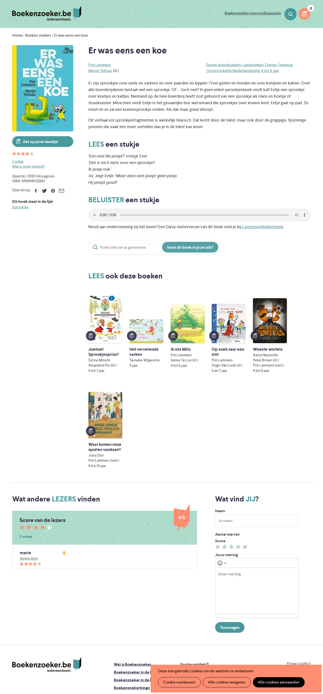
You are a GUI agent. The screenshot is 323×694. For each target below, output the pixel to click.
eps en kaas (238, 653)
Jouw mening (226, 469)
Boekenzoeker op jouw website (208, 587)
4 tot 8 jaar (270, 70)
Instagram (306, 599)
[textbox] (257, 506)
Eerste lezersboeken (223, 64)
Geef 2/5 (225, 463)
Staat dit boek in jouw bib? (190, 247)
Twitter (44, 191)
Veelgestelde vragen (131, 618)
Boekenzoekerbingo (132, 602)
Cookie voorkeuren (179, 682)
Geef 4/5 (239, 463)
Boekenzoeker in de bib (135, 595)
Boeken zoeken (290, 14)
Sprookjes (20, 207)
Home (17, 35)
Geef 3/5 (232, 463)
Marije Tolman (100, 70)
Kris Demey (193, 653)
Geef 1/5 (218, 463)
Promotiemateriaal (130, 610)
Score (220, 456)
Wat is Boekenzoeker (132, 579)
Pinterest (53, 191)
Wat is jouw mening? (28, 166)
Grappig (285, 64)
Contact (187, 610)
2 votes (18, 161)
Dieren (271, 64)
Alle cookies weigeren (226, 682)
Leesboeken (253, 64)
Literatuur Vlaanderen (289, 633)
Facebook (35, 191)
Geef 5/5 (245, 463)
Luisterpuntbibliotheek (262, 226)
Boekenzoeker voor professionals (253, 13)
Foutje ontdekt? (194, 579)
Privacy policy (299, 578)
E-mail (61, 191)
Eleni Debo (150, 653)
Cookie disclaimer (295, 584)
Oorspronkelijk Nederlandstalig (233, 70)
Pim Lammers (99, 64)
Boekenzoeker (46, 13)
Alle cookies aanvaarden (278, 682)
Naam (220, 426)
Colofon (187, 602)
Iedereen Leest (185, 633)
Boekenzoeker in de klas (135, 587)
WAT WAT (158, 646)
